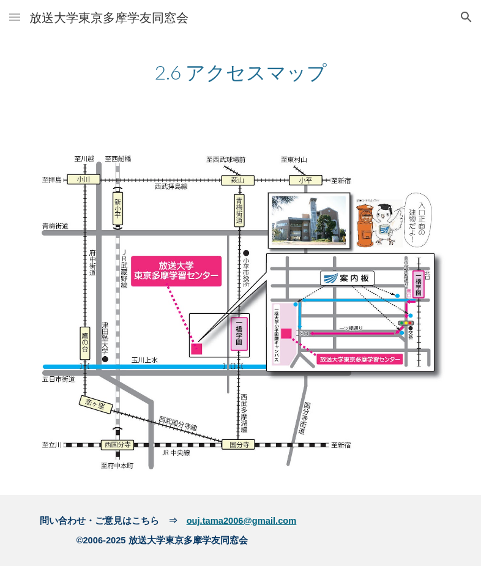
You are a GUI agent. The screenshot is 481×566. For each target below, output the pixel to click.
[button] (14, 17)
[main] (241, 71)
